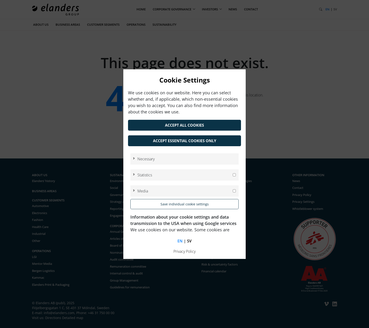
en (180, 241)
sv (189, 241)
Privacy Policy (184, 251)
